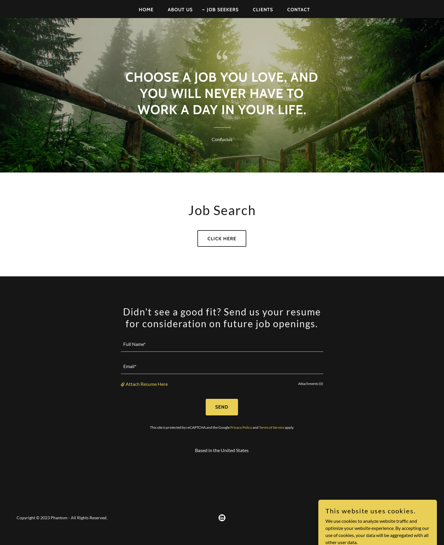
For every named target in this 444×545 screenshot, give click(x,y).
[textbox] (222, 344)
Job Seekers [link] (223, 9)
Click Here (221, 238)
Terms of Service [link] (271, 427)
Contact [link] (298, 9)
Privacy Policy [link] (241, 427)
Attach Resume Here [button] (147, 384)
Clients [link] (263, 9)
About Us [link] (180, 9)
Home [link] (146, 9)
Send (222, 407)
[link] (222, 518)
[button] (123, 384)
